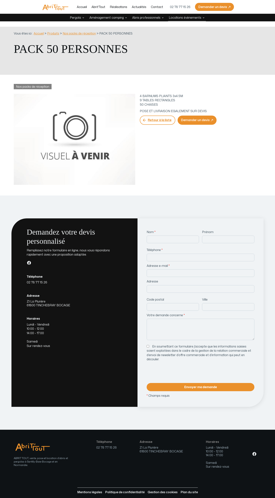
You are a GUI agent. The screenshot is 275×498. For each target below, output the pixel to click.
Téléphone (155, 244)
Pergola (75, 17)
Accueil (82, 7)
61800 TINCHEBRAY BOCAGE (48, 298)
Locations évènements (185, 17)
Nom (151, 226)
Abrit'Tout (98, 7)
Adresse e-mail (158, 260)
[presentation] (176, 367)
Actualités (139, 7)
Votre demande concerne (166, 310)
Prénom (208, 226)
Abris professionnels (146, 17)
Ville (205, 294)
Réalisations (118, 7)
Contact (157, 7)
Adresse (152, 276)
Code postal (155, 294)
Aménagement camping (106, 17)
